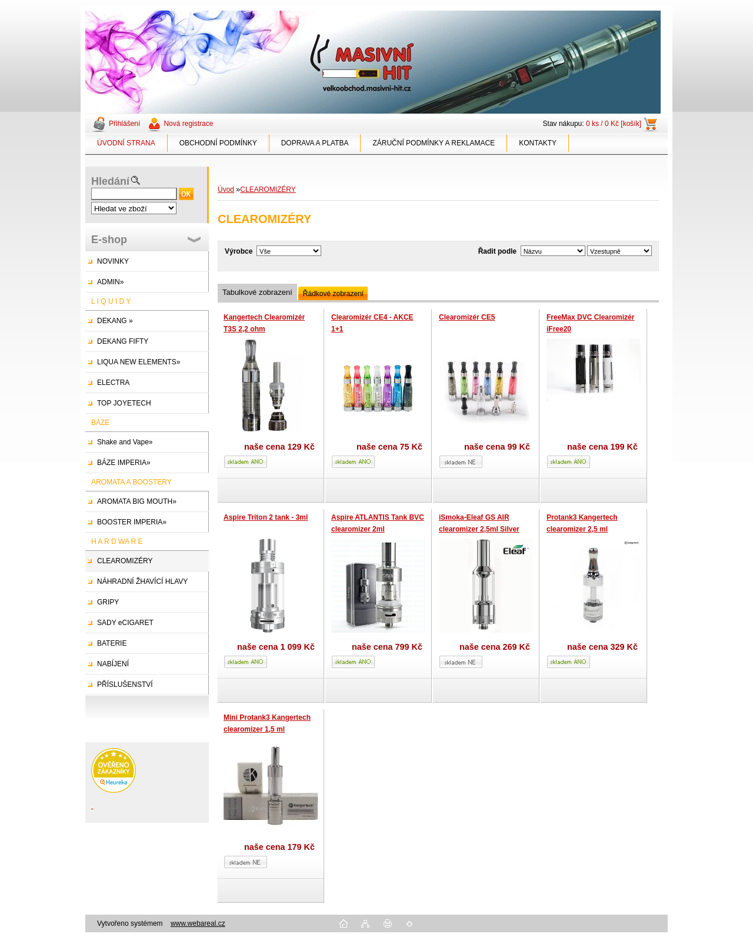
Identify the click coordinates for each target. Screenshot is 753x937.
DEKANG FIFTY (122, 341)
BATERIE (111, 643)
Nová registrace (188, 123)
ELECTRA (113, 382)
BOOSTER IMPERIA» (131, 522)
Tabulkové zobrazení (257, 292)
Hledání (110, 181)
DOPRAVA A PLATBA (315, 143)
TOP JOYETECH (124, 403)
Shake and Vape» (125, 442)
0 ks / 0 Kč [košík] (613, 123)
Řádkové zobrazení (333, 294)
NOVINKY (113, 261)
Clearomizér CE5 (467, 317)
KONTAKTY (538, 143)
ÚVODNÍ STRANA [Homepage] (126, 143)
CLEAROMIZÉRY (124, 561)
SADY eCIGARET (125, 623)
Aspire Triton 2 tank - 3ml (266, 517)
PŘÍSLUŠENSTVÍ (125, 684)
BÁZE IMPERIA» (124, 462)
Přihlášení (124, 123)
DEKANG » (115, 321)
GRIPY (108, 602)
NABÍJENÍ (113, 664)
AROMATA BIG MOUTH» (136, 501)
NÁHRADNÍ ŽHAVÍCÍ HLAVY (142, 581)
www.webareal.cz (198, 923)
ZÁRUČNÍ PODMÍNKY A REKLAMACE (433, 143)
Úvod (226, 189)
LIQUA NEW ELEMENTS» (138, 362)
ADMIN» (110, 282)
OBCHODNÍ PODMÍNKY (218, 143)
